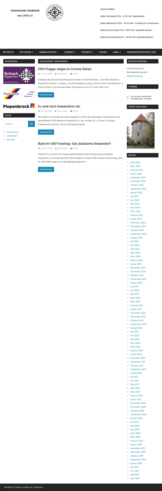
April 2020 (135, 433)
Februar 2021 (136, 395)
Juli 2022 (134, 331)
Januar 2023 (136, 309)
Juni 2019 (134, 471)
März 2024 (135, 256)
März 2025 (135, 211)
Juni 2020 (134, 425)
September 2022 (138, 324)
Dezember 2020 (138, 403)
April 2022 (135, 343)
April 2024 (135, 252)
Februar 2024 (136, 260)
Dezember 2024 (138, 222)
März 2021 (135, 391)
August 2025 (136, 192)
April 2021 (135, 388)
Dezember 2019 (137, 448)
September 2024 (138, 234)
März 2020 (135, 437)
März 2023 (135, 301)
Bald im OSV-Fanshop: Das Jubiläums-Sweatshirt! (74, 143)
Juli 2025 (134, 196)
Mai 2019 (134, 474)
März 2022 (135, 346)
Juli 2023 (134, 286)
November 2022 (138, 316)
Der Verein (25, 52)
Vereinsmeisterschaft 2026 (141, 52)
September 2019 (138, 459)
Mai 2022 (134, 339)
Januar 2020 (136, 444)
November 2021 (137, 361)
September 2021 (138, 369)
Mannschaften (47, 52)
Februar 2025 (136, 215)
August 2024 (136, 237)
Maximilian (62, 73)
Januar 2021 (135, 399)
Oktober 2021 (136, 365)
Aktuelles (8, 52)
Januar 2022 (136, 354)
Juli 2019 (134, 467)
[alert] (143, 97)
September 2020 (138, 414)
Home (75, 73)
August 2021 (136, 373)
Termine (68, 52)
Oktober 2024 (137, 230)
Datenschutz (13, 132)
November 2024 (138, 226)
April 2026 (135, 162)
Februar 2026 (136, 170)
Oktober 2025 (137, 185)
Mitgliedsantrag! (135, 76)
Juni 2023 (134, 290)
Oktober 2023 (137, 275)
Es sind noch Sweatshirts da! (59, 106)
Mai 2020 (134, 429)
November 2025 (138, 181)
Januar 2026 (136, 173)
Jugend (103, 52)
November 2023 (138, 271)
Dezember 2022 (138, 312)
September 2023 (138, 279)
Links (116, 52)
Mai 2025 (134, 203)
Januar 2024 (136, 264)
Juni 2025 (134, 200)
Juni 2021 (134, 380)
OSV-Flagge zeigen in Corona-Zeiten (65, 69)
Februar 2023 (136, 305)
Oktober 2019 (136, 455)
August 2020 (136, 418)
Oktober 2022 (137, 320)
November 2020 (138, 406)
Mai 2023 (134, 294)
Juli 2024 (134, 241)
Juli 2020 (134, 422)
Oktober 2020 (137, 410)
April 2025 (135, 207)
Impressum (12, 135)
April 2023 (135, 297)
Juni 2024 (134, 245)
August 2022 (136, 328)
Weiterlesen (46, 95)
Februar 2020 (136, 440)
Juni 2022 (134, 335)
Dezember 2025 (138, 177)
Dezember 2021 (137, 358)
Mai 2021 (134, 384)
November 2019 (138, 452)
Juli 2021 (134, 376)
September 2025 (138, 188)
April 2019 (135, 478)
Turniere (86, 52)
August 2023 (136, 282)
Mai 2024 (134, 249)
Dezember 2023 (138, 267)
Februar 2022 (136, 350)
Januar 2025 (136, 218)
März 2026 (135, 166)
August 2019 (136, 463)
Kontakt (10, 139)
